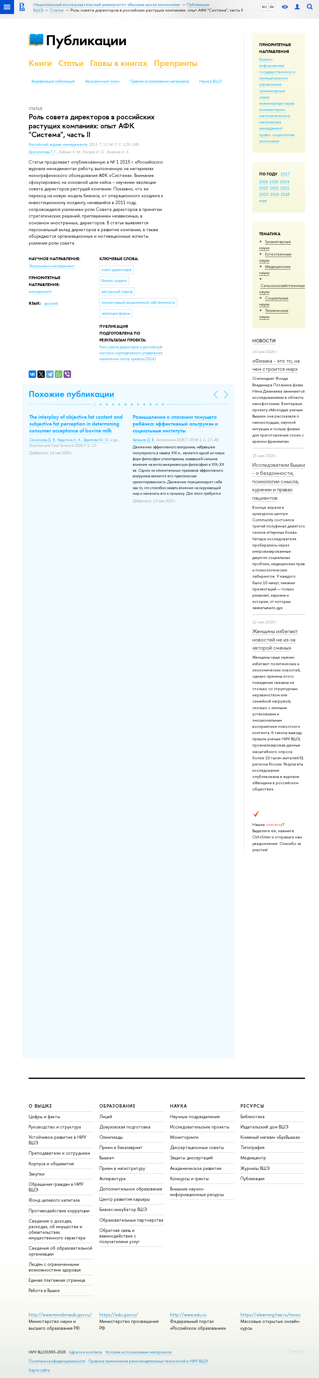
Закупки (37, 1174)
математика (270, 122)
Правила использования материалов (159, 81)
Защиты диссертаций (191, 1158)
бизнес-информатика (271, 62)
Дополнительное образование (130, 1189)
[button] (94, 404)
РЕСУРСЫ (252, 1106)
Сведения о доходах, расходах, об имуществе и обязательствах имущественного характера (57, 1229)
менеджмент (271, 128)
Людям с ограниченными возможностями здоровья (55, 1267)
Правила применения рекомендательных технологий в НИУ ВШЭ (148, 1361)
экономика (269, 141)
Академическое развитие (195, 1168)
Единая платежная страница (57, 1280)
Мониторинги (184, 1137)
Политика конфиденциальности (57, 1361)
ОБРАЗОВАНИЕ (117, 1106)
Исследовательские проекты (199, 1127)
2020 (264, 194)
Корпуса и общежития (51, 1163)
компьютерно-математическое (274, 112)
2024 (284, 181)
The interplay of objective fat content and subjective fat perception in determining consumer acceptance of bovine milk (76, 423)
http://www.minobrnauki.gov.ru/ (60, 1315)
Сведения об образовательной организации (60, 1250)
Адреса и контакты (85, 1352)
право (265, 134)
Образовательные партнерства (131, 1220)
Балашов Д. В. (144, 439)
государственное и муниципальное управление (277, 78)
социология (283, 134)
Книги (40, 63)
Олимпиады (111, 1137)
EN (272, 7)
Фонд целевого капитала (54, 1200)
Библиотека (252, 1116)
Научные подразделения (195, 1116)
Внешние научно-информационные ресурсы (197, 1191)
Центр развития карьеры (124, 1199)
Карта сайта (39, 1370)
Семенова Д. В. (42, 439)
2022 (274, 188)
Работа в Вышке (44, 1290)
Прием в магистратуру (122, 1168)
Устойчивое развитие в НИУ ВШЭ (57, 1140)
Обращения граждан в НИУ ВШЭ (56, 1187)
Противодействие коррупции (59, 1210)
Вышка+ (107, 1158)
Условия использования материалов (138, 1352)
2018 (285, 194)
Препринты (176, 63)
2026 (263, 181)
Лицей (105, 1116)
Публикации (86, 40)
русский (51, 303)
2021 (284, 188)
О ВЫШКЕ (40, 1106)
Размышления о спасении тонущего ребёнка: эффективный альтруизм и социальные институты (175, 423)
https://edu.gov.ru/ (118, 1315)
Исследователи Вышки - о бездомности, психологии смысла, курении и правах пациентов (278, 481)
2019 (274, 194)
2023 (263, 188)
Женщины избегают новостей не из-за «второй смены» (275, 639)
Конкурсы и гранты (189, 1178)
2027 (285, 174)
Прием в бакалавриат (121, 1147)
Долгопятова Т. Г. (43, 152)
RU (264, 7)
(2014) (131, 353)
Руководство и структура (55, 1127)
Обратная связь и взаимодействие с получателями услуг (119, 1235)
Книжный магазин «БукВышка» (270, 1137)
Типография (252, 1147)
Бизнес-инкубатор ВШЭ (123, 1209)
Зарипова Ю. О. (96, 439)
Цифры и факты (44, 1116)
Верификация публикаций (53, 81)
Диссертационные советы (197, 1147)
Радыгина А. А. (69, 439)
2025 (274, 181)
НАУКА (178, 1106)
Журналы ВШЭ (255, 1168)
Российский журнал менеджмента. (59, 144)
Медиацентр (253, 1158)
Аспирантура (112, 1178)
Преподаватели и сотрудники (59, 1153)
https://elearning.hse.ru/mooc (270, 1315)
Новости (264, 340)
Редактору (297, 1351)
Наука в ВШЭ (210, 81)
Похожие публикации (71, 394)
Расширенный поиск (102, 81)
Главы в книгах (119, 63)
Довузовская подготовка (124, 1127)
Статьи (71, 63)
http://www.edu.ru (188, 1315)
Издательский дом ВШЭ (264, 1127)
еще (263, 200)
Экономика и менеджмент (51, 266)
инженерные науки (276, 103)
